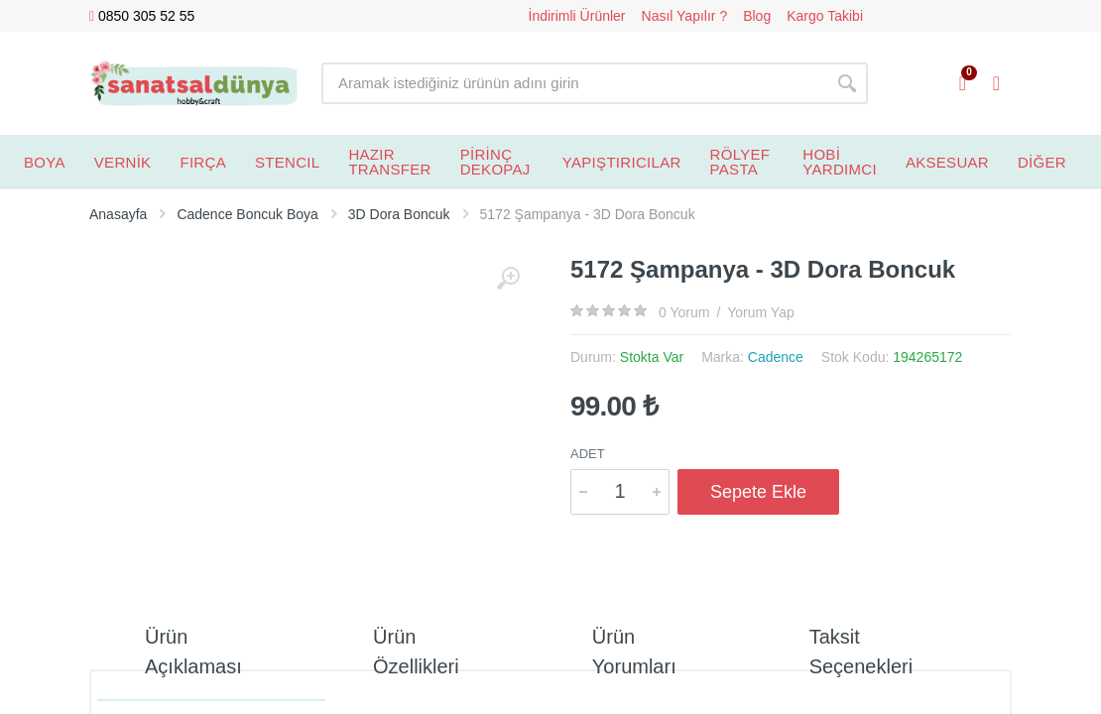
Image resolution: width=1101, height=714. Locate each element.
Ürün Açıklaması (193, 651)
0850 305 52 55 (141, 16)
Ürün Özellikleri (416, 651)
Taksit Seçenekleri (861, 651)
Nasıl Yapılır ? (685, 16)
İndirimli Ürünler (577, 16)
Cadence (775, 357)
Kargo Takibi (825, 16)
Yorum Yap (760, 312)
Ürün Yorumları (634, 651)
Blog (757, 16)
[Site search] (573, 83)
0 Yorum (684, 312)
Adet (587, 453)
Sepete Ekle (758, 492)
